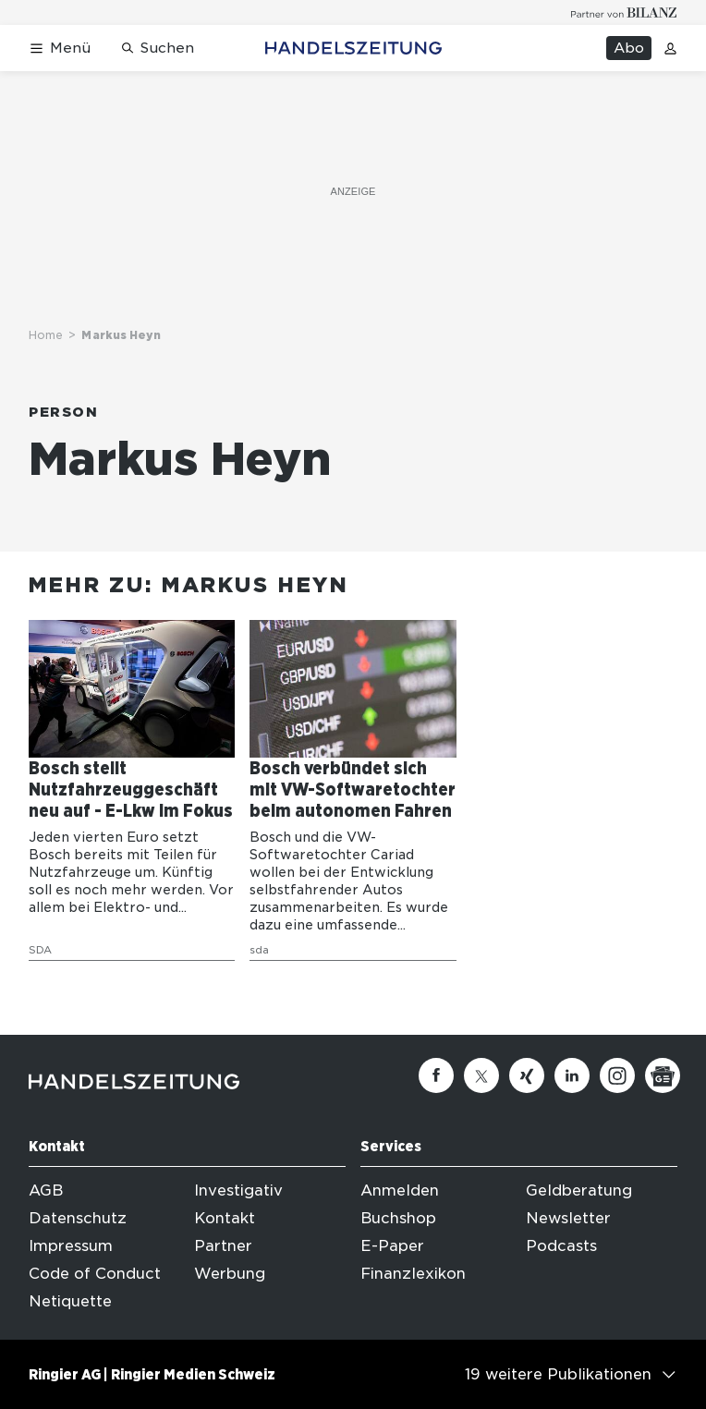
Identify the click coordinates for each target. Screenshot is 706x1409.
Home (46, 335)
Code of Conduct (95, 1273)
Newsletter (568, 1218)
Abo (629, 48)
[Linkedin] (572, 1075)
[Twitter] (481, 1075)
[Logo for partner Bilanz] (624, 12)
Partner (223, 1246)
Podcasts (561, 1246)
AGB (46, 1190)
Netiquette (70, 1301)
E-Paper (392, 1246)
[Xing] (526, 1075)
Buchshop (398, 1218)
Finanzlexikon (413, 1273)
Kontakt (224, 1218)
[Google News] (662, 1075)
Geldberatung (579, 1190)
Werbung (229, 1273)
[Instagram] (617, 1075)
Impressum (71, 1246)
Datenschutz (78, 1218)
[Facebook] (436, 1075)
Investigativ (238, 1190)
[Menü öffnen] (59, 48)
